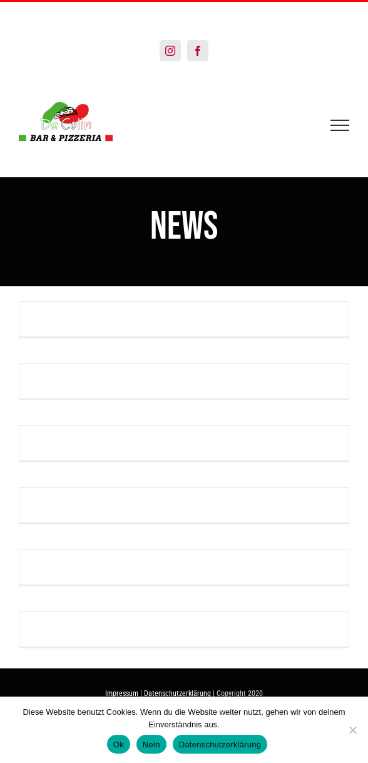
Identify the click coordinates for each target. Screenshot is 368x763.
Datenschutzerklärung (177, 693)
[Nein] (352, 730)
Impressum (121, 693)
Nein (151, 744)
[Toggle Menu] (340, 125)
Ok (118, 744)
